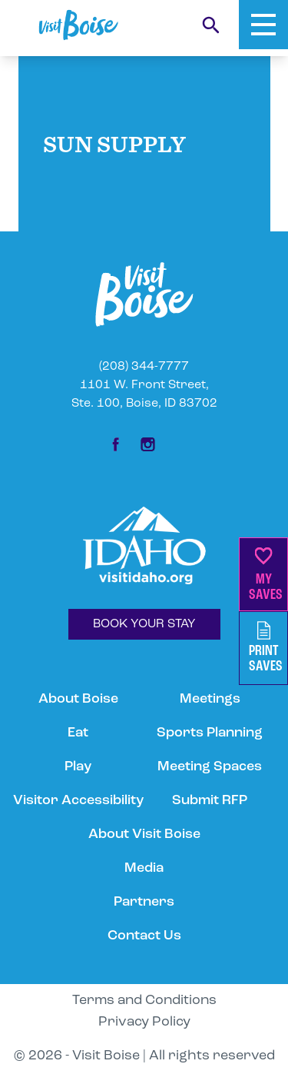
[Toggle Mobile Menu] (263, 24)
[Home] (78, 25)
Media (144, 868)
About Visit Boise (144, 834)
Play (78, 767)
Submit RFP (209, 800)
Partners (144, 902)
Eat (78, 733)
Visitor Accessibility (78, 800)
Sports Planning (210, 733)
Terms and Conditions (144, 1000)
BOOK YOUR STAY (144, 624)
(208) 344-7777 (144, 367)
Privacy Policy (144, 1022)
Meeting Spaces (209, 767)
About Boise (78, 699)
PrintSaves (266, 647)
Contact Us (144, 936)
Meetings (210, 699)
